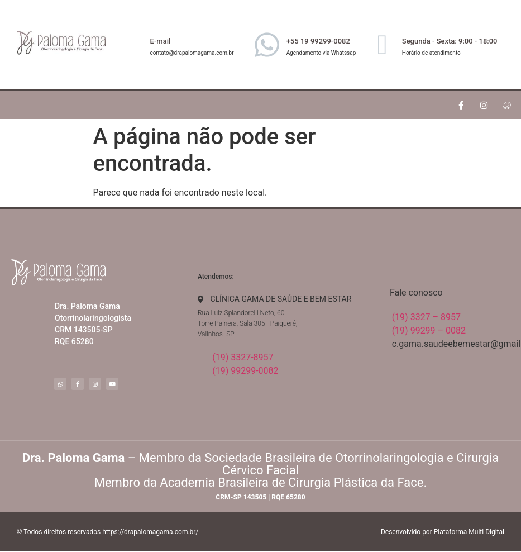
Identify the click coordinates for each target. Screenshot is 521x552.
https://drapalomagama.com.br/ (150, 532)
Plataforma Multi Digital (469, 532)
